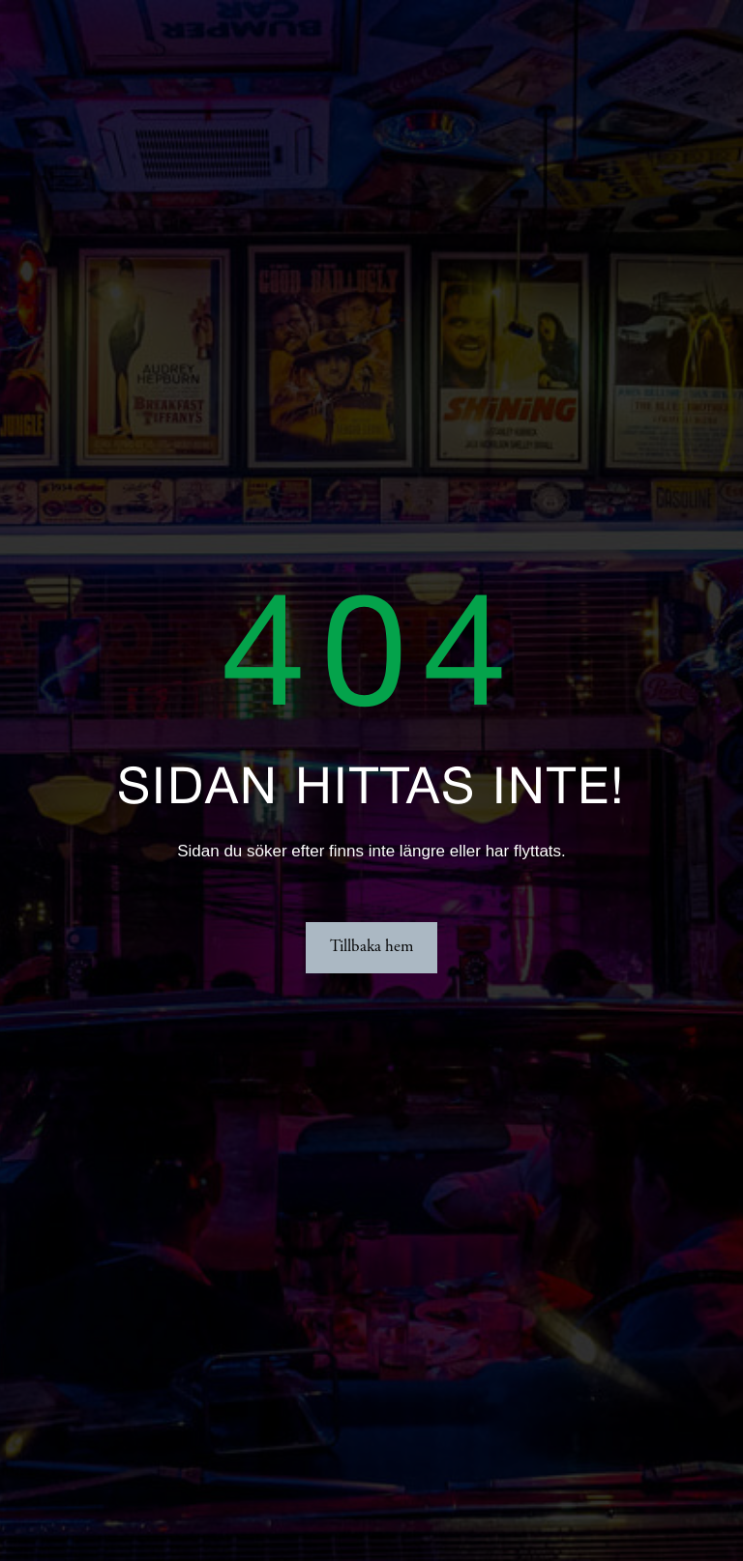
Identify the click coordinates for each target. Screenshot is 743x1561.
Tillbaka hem (371, 947)
